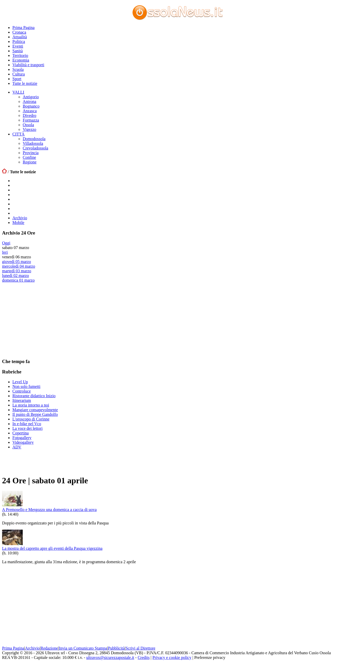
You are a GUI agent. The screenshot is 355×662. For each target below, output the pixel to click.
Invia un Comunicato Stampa (83, 648)
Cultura (18, 74)
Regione (29, 162)
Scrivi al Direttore (140, 648)
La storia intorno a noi (30, 405)
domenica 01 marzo (18, 280)
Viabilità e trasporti (28, 65)
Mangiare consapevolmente (35, 410)
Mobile (18, 222)
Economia (20, 60)
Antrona (29, 101)
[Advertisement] (41, 320)
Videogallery (23, 442)
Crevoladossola (35, 148)
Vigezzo (29, 129)
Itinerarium (21, 400)
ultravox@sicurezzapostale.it (110, 657)
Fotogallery (21, 437)
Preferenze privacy (209, 657)
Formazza (31, 120)
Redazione (49, 648)
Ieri (5, 252)
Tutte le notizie (24, 83)
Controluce (21, 391)
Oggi (6, 243)
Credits (143, 657)
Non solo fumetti (26, 386)
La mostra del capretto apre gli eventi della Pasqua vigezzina (52, 548)
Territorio (20, 55)
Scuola (18, 69)
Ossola (28, 125)
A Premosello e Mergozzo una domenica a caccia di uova (49, 509)
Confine (29, 157)
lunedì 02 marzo (15, 275)
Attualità (19, 37)
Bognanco (31, 106)
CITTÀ (18, 134)
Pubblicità (116, 648)
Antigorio (31, 97)
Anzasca (30, 111)
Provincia (30, 153)
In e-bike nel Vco (26, 424)
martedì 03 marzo (16, 271)
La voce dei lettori (27, 428)
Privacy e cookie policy (172, 657)
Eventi (17, 46)
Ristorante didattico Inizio (34, 396)
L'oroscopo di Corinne (30, 419)
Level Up (20, 382)
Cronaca (19, 32)
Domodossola (34, 139)
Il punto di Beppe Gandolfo (35, 414)
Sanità (17, 51)
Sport (16, 79)
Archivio (19, 218)
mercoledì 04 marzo (18, 266)
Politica (18, 41)
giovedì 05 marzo (16, 261)
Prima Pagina (23, 27)
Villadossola (33, 143)
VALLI (18, 92)
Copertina (20, 433)
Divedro (29, 115)
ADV (16, 447)
